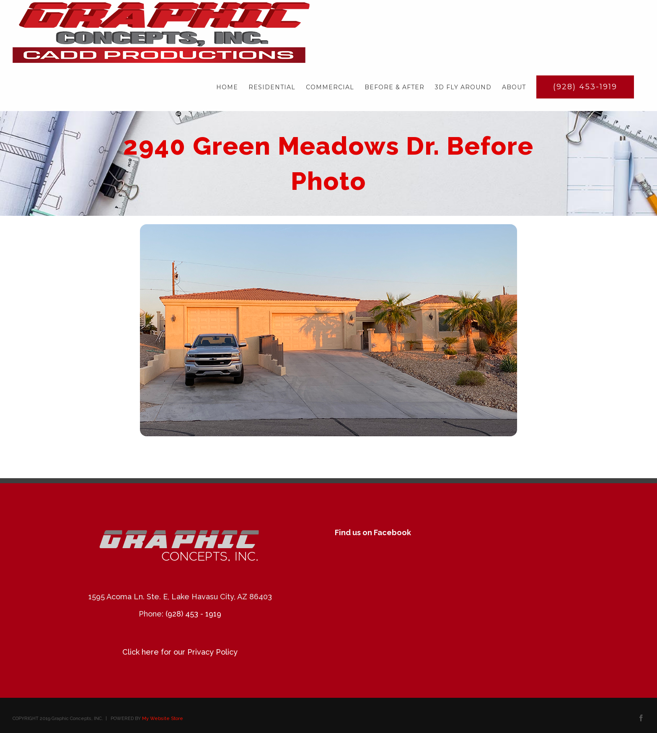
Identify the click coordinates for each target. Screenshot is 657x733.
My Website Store (162, 718)
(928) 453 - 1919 (193, 613)
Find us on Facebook (373, 532)
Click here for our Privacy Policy (180, 652)
